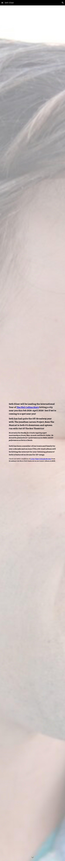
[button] (2, 2)
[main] (32, 433)
